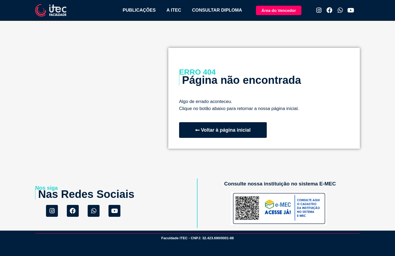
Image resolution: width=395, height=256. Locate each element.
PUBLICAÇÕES (139, 10)
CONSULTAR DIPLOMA (217, 10)
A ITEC (173, 10)
